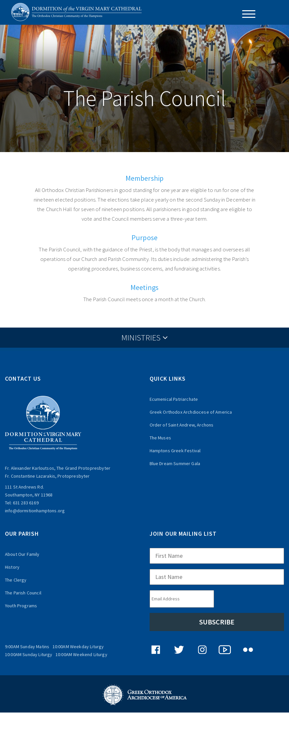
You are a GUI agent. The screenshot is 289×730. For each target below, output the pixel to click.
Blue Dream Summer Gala (175, 463)
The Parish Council (23, 593)
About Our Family (22, 554)
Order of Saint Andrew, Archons (182, 425)
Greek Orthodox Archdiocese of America (191, 412)
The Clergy (16, 580)
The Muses (160, 438)
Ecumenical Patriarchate (174, 399)
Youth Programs (21, 606)
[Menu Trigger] (246, 14)
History (12, 567)
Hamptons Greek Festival (175, 451)
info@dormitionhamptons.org (35, 511)
